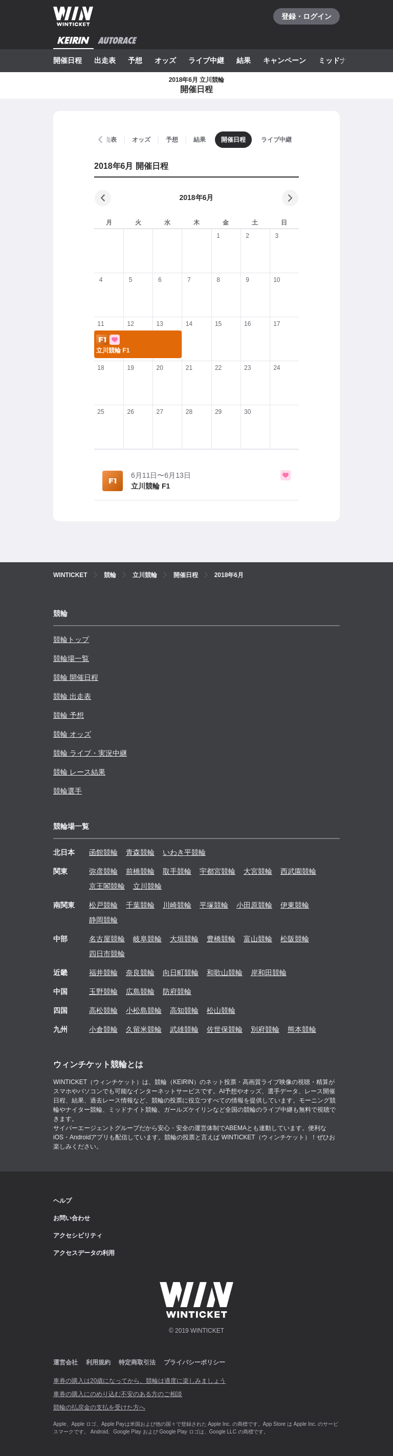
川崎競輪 (177, 905)
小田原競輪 (254, 905)
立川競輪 (147, 886)
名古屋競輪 (107, 939)
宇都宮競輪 (217, 871)
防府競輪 (177, 991)
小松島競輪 (144, 1010)
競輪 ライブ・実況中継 (90, 753)
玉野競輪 (103, 991)
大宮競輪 (258, 871)
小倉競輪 (103, 1029)
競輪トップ (71, 639)
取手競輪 (177, 871)
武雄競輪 (184, 1029)
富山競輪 (258, 939)
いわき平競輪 (184, 852)
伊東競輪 (294, 905)
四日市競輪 (107, 954)
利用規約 (98, 1362)
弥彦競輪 (103, 871)
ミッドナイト (339, 60)
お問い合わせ (71, 1218)
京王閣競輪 (107, 886)
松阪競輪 (294, 939)
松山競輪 (221, 1010)
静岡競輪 (103, 920)
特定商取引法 (137, 1362)
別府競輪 (265, 1029)
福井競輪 (103, 972)
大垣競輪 (184, 939)
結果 (243, 60)
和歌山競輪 (225, 972)
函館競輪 (103, 852)
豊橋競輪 (221, 939)
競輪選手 (67, 791)
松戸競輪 (103, 905)
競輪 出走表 (72, 696)
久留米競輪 (144, 1029)
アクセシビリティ (77, 1235)
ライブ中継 (206, 60)
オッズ (165, 60)
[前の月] (103, 198)
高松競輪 (103, 1010)
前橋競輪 (140, 871)
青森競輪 (140, 852)
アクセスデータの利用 (84, 1252)
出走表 (105, 60)
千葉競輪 (140, 905)
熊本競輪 (302, 1029)
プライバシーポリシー (194, 1362)
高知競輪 (184, 1010)
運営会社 (65, 1362)
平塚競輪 (214, 905)
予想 (135, 60)
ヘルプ (62, 1200)
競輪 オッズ (72, 734)
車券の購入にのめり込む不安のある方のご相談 (117, 1394)
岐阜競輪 (147, 939)
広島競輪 (140, 991)
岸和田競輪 (269, 972)
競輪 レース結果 (79, 772)
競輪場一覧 (71, 658)
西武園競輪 (298, 871)
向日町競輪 (181, 972)
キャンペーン (284, 60)
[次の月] (290, 198)
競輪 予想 (68, 715)
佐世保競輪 (225, 1029)
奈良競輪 (140, 972)
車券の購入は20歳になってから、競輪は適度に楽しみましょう (139, 1380)
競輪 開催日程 (75, 677)
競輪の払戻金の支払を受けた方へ (99, 1407)
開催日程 (67, 60)
